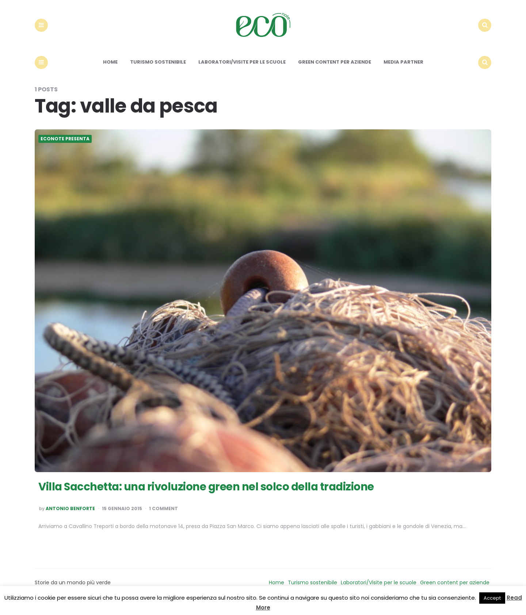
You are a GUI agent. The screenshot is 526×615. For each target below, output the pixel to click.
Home (110, 68)
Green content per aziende (334, 68)
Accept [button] (492, 598)
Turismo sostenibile (158, 68)
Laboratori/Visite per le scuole (242, 68)
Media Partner (403, 68)
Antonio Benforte (70, 515)
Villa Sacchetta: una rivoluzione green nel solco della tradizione (222, 492)
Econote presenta (65, 145)
